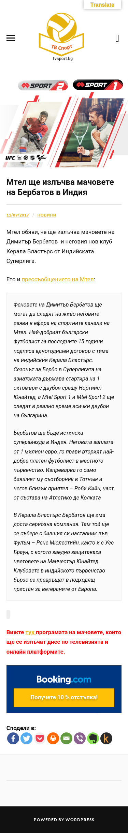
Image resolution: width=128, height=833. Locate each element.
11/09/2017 (17, 215)
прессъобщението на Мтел (58, 279)
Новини (47, 215)
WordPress (80, 819)
